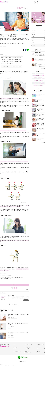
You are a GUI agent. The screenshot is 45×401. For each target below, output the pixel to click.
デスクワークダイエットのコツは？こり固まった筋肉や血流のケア (12, 55)
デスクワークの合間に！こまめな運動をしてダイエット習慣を (11, 64)
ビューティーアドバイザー (16, 351)
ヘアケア (33, 36)
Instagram (38, 348)
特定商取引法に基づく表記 (28, 352)
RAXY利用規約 (27, 351)
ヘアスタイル (36, 80)
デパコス (34, 83)
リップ (43, 78)
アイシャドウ (39, 77)
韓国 (35, 77)
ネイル (33, 38)
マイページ (14, 348)
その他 (33, 42)
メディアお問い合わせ (28, 347)
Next (27, 289)
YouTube (38, 352)
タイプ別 (41, 85)
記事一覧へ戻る (14, 304)
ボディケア (12, 317)
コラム (33, 40)
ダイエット (42, 83)
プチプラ (41, 80)
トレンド (39, 78)
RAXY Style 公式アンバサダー (36, 75)
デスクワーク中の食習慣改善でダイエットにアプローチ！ (10, 63)
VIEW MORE (43, 68)
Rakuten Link (38, 351)
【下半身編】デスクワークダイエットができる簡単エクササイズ (11, 61)
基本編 (43, 75)
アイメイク (33, 32)
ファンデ (38, 83)
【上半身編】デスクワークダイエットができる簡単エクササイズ (11, 59)
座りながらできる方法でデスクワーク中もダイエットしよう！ (11, 66)
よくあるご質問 (27, 348)
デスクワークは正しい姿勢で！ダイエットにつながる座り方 (11, 57)
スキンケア (33, 28)
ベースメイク (34, 30)
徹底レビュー (34, 78)
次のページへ (14, 284)
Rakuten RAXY (4, 2)
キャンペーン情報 (15, 347)
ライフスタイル (36, 85)
